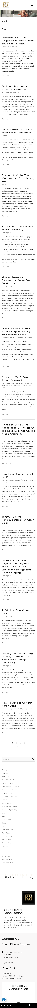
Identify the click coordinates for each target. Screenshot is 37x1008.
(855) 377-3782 (23, 922)
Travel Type (6, 833)
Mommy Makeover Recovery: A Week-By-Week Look (16, 280)
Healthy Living (12, 480)
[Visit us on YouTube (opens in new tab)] (7, 970)
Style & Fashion (16, 385)
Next (20, 747)
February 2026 (7, 859)
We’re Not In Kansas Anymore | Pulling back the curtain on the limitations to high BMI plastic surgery (16, 566)
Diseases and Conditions (10, 790)
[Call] (8, 965)
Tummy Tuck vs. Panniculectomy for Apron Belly (18, 519)
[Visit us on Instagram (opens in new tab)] (10, 970)
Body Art (5, 773)
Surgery (4, 136)
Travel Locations (7, 830)
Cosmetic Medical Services (11, 338)
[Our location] (29, 1005)
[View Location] (3, 954)
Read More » (6, 75)
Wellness (5, 846)
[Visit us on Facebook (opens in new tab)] (3, 970)
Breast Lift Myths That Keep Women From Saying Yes (18, 178)
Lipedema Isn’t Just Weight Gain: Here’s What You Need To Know (18, 40)
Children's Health (8, 783)
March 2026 (6, 856)
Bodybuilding (7, 776)
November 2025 (7, 863)
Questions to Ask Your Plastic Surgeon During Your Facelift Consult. (16, 331)
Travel (25, 385)
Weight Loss (27, 709)
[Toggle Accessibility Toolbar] (4, 999)
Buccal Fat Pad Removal (10, 92)
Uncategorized (7, 233)
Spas (9, 385)
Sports (4, 816)
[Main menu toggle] (31, 4)
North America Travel (9, 806)
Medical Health (26, 338)
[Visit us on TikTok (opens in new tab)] (14, 970)
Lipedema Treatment (9, 47)
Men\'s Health (23, 480)
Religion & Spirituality (9, 810)
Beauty (4, 383)
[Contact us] (34, 1005)
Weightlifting (6, 843)
